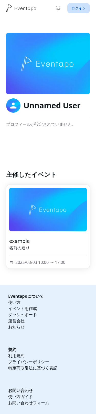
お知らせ (16, 327)
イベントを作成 (22, 308)
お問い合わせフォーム (28, 403)
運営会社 (16, 321)
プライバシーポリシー (28, 362)
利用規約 (16, 355)
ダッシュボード (22, 314)
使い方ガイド (20, 396)
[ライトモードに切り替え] (58, 8)
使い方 (14, 302)
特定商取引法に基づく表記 (32, 368)
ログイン (78, 8)
